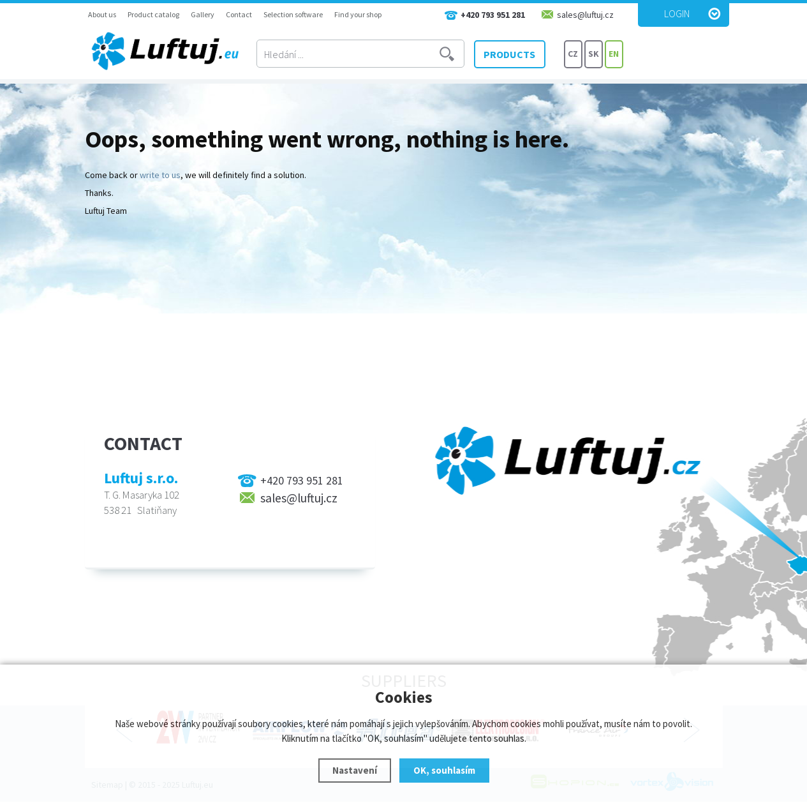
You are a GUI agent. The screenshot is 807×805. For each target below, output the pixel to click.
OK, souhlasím (444, 770)
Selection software (293, 14)
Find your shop (357, 14)
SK (593, 54)
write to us (160, 175)
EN (614, 54)
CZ (573, 54)
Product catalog (153, 14)
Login (677, 13)
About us (102, 14)
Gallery (202, 14)
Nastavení (354, 770)
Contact (239, 14)
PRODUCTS (514, 54)
